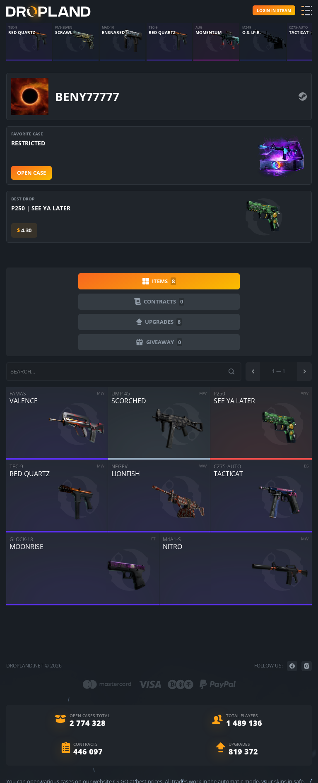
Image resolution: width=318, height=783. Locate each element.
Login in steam (274, 10)
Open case (31, 172)
